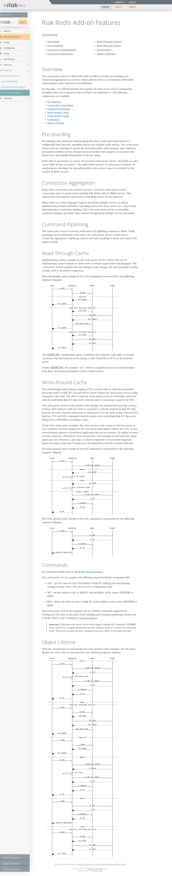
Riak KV (105, 7)
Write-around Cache (58, 116)
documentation (93, 571)
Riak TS (119, 7)
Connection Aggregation (60, 49)
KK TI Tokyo (98, 871)
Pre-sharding (54, 45)
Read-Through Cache (108, 41)
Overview (52, 41)
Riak (11, 22)
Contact (132, 2)
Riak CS (132, 7)
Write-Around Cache (108, 45)
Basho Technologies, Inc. (97, 869)
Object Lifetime (105, 53)
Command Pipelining (59, 53)
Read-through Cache (58, 112)
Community (119, 2)
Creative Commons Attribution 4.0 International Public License (102, 864)
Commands (103, 49)
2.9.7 (27, 22)
